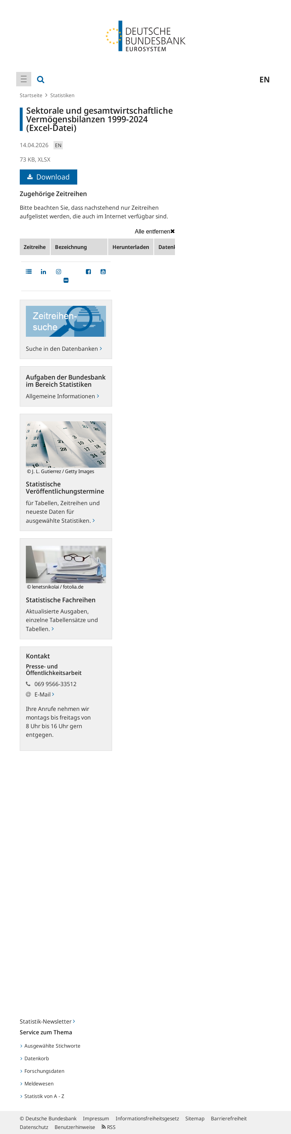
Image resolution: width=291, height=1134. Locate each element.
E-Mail (44, 694)
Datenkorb (34, 1058)
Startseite (31, 95)
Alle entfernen (155, 231)
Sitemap (194, 1118)
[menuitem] (23, 79)
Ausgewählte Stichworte (50, 1045)
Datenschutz (34, 1127)
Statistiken (62, 95)
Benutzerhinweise (75, 1127)
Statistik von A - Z (42, 1096)
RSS (109, 1127)
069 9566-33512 (55, 684)
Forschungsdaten (42, 1070)
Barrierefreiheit (229, 1118)
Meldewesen (37, 1083)
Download (48, 177)
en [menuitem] (264, 79)
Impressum (96, 1118)
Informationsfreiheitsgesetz (147, 1118)
